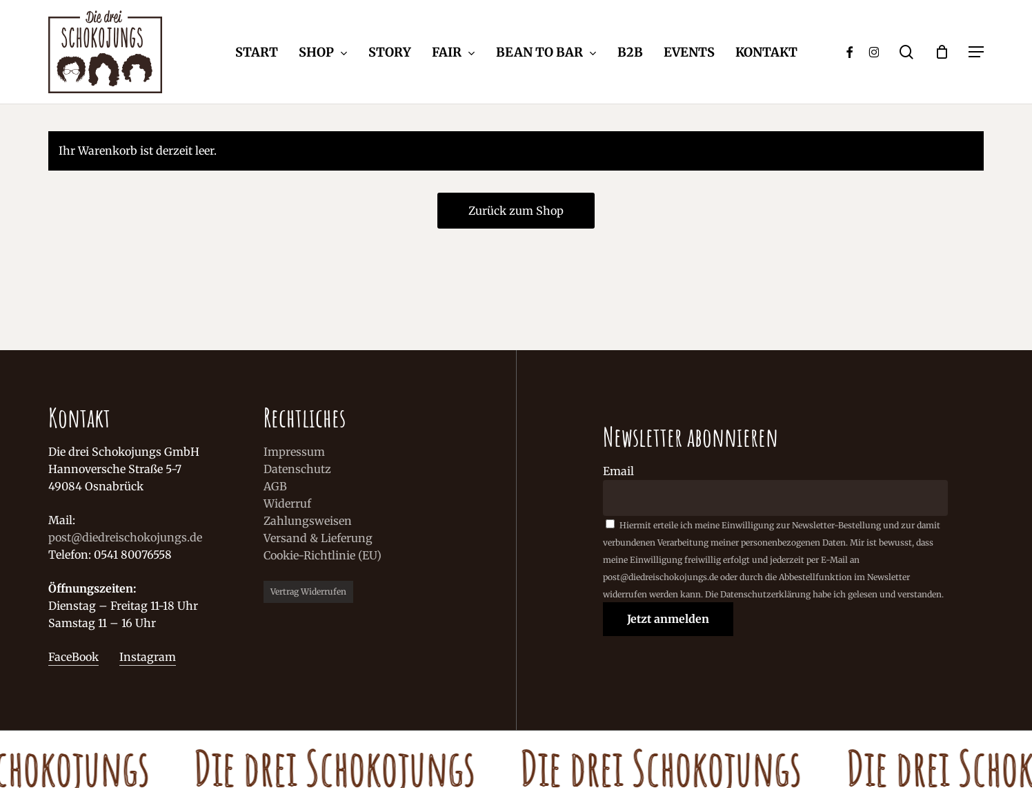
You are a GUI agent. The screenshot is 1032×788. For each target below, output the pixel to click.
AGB (275, 486)
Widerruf (287, 503)
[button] (976, 52)
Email (618, 471)
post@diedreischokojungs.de (125, 537)
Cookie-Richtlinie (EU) (322, 555)
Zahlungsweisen (308, 521)
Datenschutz (297, 469)
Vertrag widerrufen (308, 591)
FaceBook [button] (73, 657)
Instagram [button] (147, 657)
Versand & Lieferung (318, 538)
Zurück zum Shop (516, 211)
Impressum (294, 452)
